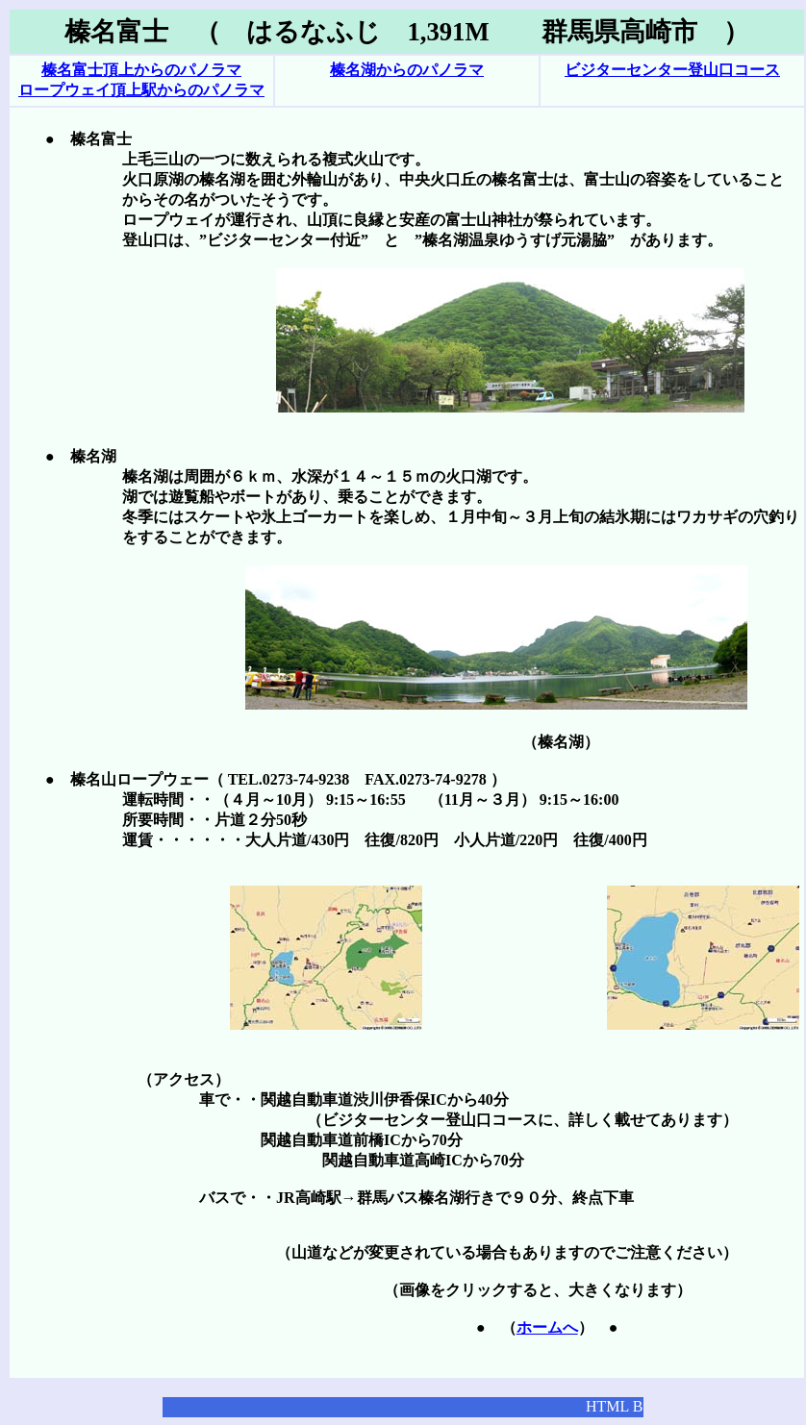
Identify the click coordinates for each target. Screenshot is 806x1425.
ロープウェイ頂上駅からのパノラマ (141, 90)
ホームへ (547, 1327)
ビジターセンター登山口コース (672, 70)
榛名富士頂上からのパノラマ (141, 70)
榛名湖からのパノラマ (407, 70)
